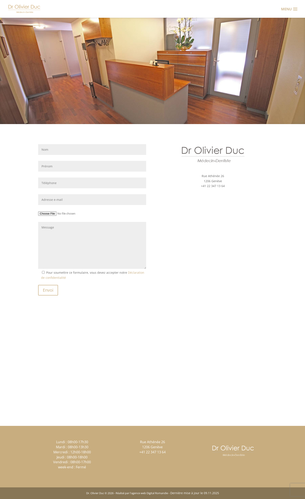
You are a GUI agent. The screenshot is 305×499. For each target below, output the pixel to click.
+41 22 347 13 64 (213, 186)
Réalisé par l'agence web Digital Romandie (142, 493)
